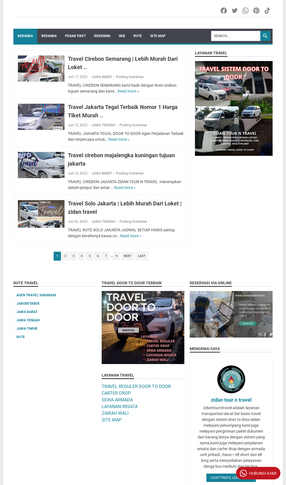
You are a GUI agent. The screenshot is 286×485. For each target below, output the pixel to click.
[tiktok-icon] (268, 10)
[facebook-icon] (224, 10)
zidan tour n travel (231, 400)
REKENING (102, 36)
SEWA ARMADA (117, 399)
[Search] (235, 36)
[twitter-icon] (235, 10)
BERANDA (49, 36)
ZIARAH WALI (115, 413)
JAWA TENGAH (103, 125)
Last (142, 256)
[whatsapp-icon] (246, 10)
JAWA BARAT (102, 77)
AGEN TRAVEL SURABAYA (36, 295)
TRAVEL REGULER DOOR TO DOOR (136, 386)
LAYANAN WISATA (120, 406)
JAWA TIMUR (26, 329)
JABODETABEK (28, 303)
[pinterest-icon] (257, 10)
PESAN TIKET (75, 36)
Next (128, 256)
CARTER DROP (116, 393)
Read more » (128, 91)
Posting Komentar (130, 77)
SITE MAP (158, 36)
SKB (122, 36)
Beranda (25, 36)
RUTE (138, 36)
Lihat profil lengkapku (231, 478)
